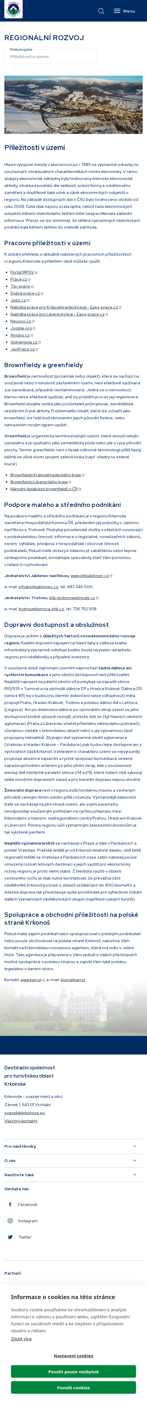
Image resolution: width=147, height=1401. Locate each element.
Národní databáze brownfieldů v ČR (45, 488)
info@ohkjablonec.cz (38, 586)
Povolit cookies (73, 1388)
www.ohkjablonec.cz (91, 575)
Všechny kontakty (20, 1121)
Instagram (35, 1222)
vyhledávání (101, 11)
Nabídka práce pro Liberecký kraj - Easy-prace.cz (59, 314)
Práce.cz (20, 279)
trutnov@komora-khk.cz (41, 608)
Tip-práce (21, 286)
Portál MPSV (23, 272)
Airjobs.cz (21, 335)
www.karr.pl (32, 979)
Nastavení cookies (73, 1355)
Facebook (35, 1206)
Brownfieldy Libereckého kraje (40, 481)
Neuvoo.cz (22, 321)
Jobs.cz (19, 300)
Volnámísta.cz (25, 342)
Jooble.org (22, 328)
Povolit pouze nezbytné (73, 1372)
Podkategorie (21, 49)
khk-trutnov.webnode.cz (73, 597)
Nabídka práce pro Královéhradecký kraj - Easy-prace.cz (65, 307)
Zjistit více (21, 1339)
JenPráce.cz (24, 349)
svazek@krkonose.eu (24, 1112)
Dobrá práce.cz (26, 293)
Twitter (32, 1238)
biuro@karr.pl (73, 979)
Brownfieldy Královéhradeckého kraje (47, 474)
